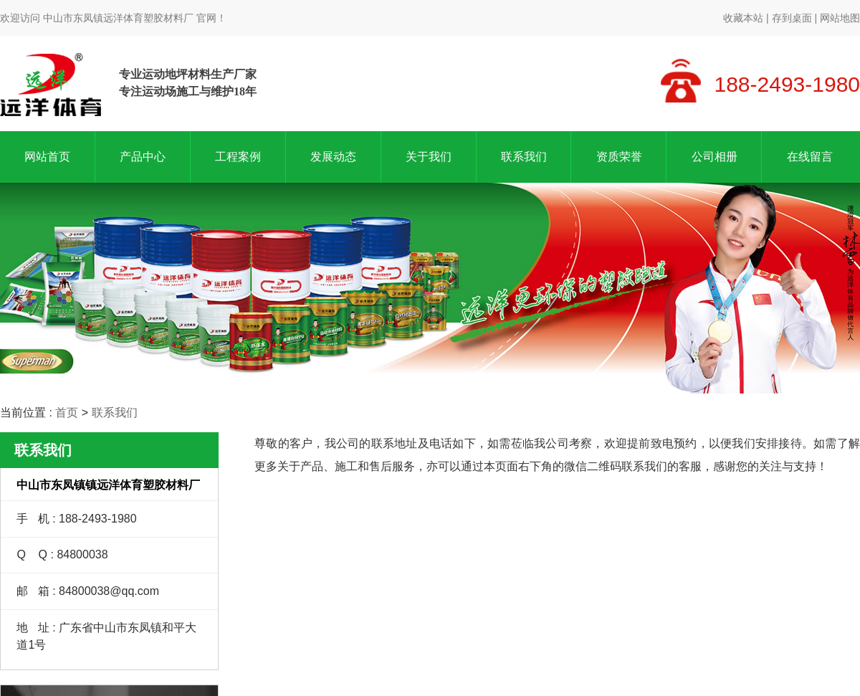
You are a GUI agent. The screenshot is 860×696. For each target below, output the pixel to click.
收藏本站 (743, 18)
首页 (66, 412)
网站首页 (47, 157)
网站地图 (840, 18)
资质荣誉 (619, 157)
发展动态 (333, 157)
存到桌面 (792, 18)
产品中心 (143, 157)
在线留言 (810, 157)
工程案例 (238, 157)
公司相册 (714, 157)
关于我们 (429, 157)
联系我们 (524, 157)
